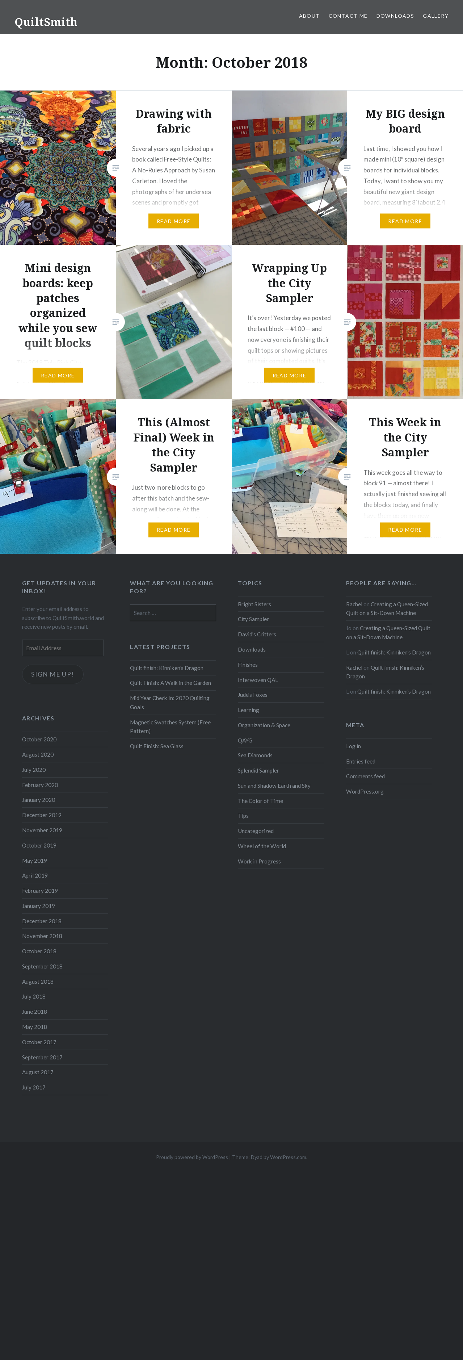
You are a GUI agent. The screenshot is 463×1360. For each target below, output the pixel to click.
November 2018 (42, 936)
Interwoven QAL (258, 680)
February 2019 (40, 890)
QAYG (245, 740)
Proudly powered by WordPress (192, 1157)
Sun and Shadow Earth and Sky (274, 785)
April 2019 (35, 875)
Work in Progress (259, 861)
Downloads (395, 16)
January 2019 (38, 906)
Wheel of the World (262, 846)
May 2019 (34, 860)
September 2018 (42, 966)
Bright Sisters (254, 604)
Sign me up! (53, 674)
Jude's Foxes (253, 694)
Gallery (436, 16)
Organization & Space (264, 725)
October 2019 (39, 845)
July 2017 (34, 1087)
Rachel (354, 604)
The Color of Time (260, 801)
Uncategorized (256, 831)
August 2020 (38, 754)
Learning (248, 710)
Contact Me (348, 16)
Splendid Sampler (258, 770)
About (309, 16)
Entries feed (360, 761)
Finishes (248, 664)
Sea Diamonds (255, 755)
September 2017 (42, 1057)
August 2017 (38, 1072)
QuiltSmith (45, 21)
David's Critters (257, 634)
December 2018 (42, 921)
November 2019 (42, 830)
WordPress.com (288, 1157)
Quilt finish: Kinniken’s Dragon (394, 652)
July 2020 (34, 769)
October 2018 (39, 951)
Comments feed (365, 776)
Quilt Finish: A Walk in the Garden (170, 682)
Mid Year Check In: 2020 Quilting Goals (170, 702)
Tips (243, 815)
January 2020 (38, 799)
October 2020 (39, 739)
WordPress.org (365, 791)
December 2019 (42, 815)
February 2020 (40, 785)
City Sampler (253, 619)
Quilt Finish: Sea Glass (157, 746)
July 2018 (34, 996)
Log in (353, 746)
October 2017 (39, 1042)
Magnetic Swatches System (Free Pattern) (170, 727)
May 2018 (34, 1027)
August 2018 (38, 981)
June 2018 (34, 1011)
